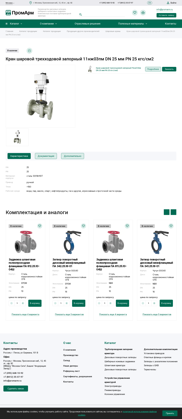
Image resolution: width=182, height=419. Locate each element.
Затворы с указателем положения (160, 361)
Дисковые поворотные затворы (120, 357)
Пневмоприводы (113, 390)
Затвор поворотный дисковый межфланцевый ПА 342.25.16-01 (68, 263)
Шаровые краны (113, 31)
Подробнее (153, 69)
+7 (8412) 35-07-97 (125, 3)
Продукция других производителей (83, 31)
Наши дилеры (70, 366)
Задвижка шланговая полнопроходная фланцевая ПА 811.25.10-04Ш (111, 264)
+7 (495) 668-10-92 (107, 3)
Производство (70, 355)
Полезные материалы (131, 23)
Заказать (169, 69)
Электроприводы (113, 386)
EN (149, 3)
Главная (9, 31)
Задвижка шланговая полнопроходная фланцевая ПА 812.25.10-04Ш (24, 264)
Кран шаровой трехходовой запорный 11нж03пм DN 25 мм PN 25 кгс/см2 (118, 69)
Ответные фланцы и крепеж (157, 357)
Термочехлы (150, 369)
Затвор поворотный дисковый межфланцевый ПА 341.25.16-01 (156, 263)
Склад (66, 360)
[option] (40, 96)
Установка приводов (154, 353)
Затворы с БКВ (151, 365)
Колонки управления (115, 394)
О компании (47, 23)
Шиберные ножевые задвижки (120, 361)
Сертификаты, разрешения (77, 376)
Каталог (14, 23)
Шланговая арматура (115, 365)
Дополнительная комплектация (160, 349)
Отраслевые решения (87, 23)
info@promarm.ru (165, 9)
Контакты (170, 23)
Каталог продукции (28, 31)
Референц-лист (71, 371)
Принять (170, 413)
